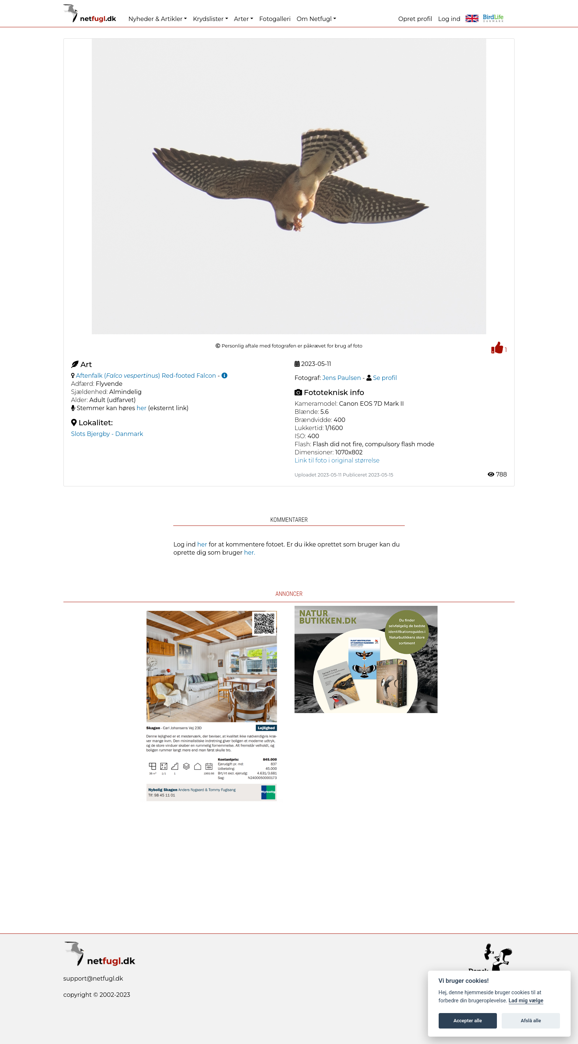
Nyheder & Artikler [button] (155, 18)
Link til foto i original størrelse (337, 460)
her (142, 408)
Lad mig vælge (526, 1001)
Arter (241, 18)
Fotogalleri (274, 18)
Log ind (449, 18)
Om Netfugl (314, 18)
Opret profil (415, 18)
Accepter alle (467, 1020)
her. (249, 552)
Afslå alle (531, 1020)
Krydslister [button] (208, 18)
